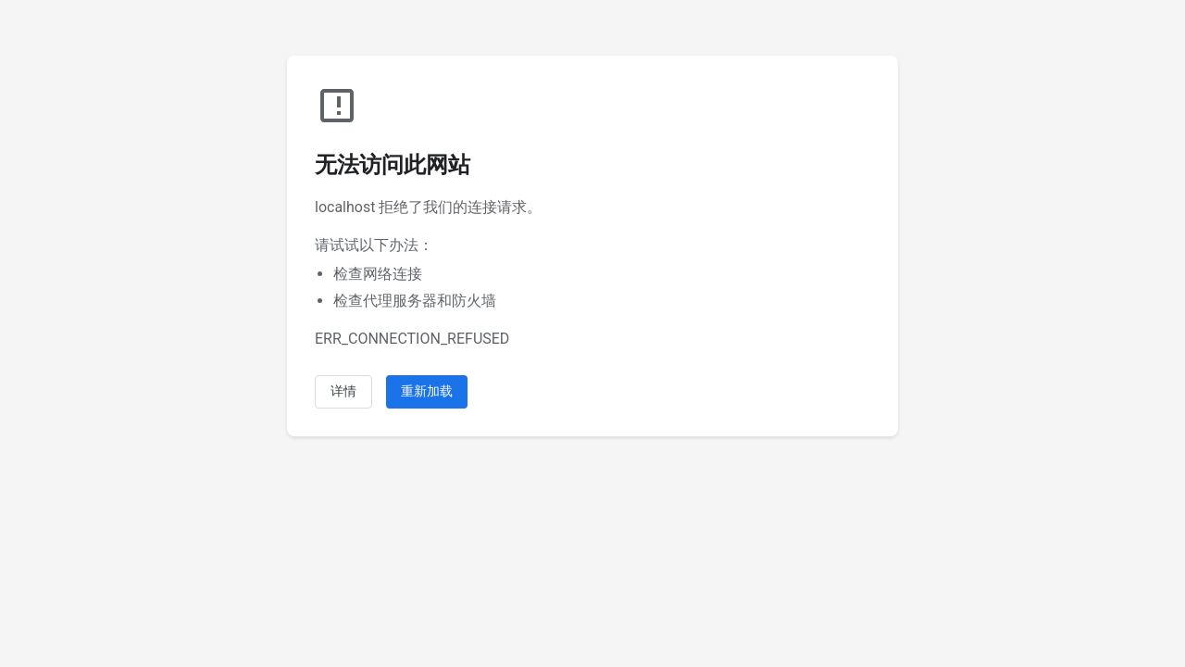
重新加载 (427, 391)
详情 (343, 391)
